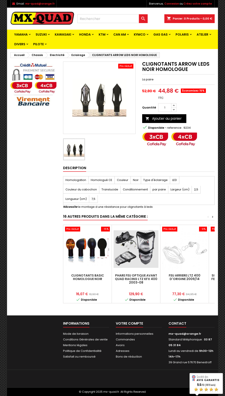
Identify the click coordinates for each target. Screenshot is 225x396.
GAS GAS (160, 34)
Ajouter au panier (163, 118)
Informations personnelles (134, 334)
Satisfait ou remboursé (79, 356)
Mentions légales (75, 345)
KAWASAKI (63, 34)
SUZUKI (41, 34)
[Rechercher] (112, 18)
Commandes (125, 339)
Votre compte (129, 323)
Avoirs (120, 345)
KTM (102, 34)
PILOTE (38, 44)
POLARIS (182, 34)
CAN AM (119, 34)
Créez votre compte (197, 3)
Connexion (171, 3)
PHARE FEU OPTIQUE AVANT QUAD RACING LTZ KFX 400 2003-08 (136, 279)
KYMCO (139, 34)
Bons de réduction (129, 356)
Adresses (122, 351)
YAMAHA (21, 34)
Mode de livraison (76, 334)
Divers (19, 44)
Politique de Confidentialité (82, 351)
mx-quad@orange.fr (40, 3)
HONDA (85, 34)
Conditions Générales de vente (85, 339)
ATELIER (202, 34)
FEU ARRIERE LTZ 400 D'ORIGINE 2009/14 (184, 277)
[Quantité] (164, 107)
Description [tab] (74, 167)
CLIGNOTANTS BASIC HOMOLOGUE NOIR (87, 277)
